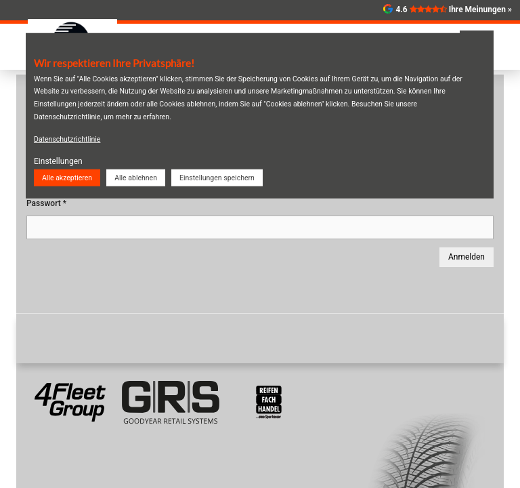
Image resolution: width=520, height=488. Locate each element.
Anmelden (466, 257)
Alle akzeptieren (67, 177)
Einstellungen (58, 161)
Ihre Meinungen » (480, 9)
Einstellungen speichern (217, 177)
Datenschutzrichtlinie (67, 139)
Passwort (46, 203)
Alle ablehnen (135, 177)
